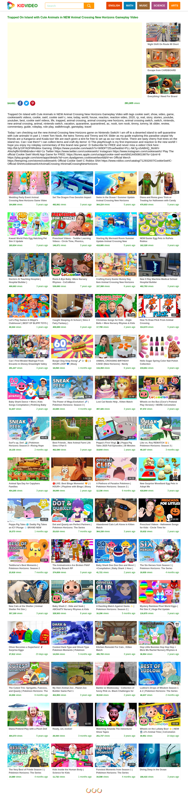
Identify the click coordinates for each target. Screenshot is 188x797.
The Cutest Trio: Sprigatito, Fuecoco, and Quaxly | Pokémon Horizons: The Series (28, 691)
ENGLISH (114, 5)
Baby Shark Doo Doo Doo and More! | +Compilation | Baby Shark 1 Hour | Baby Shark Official (115, 568)
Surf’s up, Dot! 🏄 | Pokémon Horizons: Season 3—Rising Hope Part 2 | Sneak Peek (26, 445)
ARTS (174, 5)
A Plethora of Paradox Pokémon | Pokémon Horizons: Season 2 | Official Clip (113, 486)
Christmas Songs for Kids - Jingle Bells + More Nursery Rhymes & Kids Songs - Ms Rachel (115, 323)
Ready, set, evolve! (62, 729)
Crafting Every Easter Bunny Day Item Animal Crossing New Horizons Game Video (115, 282)
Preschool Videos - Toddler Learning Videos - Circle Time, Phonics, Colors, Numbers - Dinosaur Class (72, 241)
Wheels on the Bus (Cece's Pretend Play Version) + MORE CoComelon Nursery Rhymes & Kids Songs (158, 405)
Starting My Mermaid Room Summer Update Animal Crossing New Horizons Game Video (115, 241)
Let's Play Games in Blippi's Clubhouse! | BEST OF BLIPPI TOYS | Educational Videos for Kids (28, 323)
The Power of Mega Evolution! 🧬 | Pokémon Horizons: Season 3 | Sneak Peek (70, 405)
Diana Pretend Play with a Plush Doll (28, 729)
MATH (129, 5)
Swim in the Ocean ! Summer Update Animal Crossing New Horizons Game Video (115, 200)
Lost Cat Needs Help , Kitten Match (114, 402)
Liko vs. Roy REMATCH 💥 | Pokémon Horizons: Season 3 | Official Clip (156, 445)
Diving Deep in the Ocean (153, 769)
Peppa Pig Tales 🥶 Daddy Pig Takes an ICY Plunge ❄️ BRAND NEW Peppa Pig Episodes (28, 527)
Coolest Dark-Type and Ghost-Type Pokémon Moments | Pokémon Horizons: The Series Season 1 (71, 650)
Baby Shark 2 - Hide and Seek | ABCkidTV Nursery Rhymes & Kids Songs (71, 609)
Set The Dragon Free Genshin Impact (72, 197)
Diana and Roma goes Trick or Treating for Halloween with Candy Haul (158, 200)
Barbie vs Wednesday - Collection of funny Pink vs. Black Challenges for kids (115, 691)
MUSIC (143, 5)
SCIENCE (159, 5)
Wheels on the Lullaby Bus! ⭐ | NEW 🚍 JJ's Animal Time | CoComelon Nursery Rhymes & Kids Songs (159, 732)
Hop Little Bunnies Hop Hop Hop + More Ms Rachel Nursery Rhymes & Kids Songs (158, 650)
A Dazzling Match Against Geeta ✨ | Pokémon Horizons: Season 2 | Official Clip (115, 609)
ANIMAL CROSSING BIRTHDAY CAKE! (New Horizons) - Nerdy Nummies (112, 364)
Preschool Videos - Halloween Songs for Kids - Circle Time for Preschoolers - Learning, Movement (159, 527)
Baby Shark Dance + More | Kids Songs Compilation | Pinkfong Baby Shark (27, 405)
